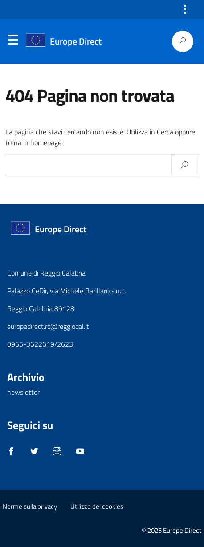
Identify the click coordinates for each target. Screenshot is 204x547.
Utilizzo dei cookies (96, 506)
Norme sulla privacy (30, 506)
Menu (12, 42)
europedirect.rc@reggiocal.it (48, 326)
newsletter (23, 392)
